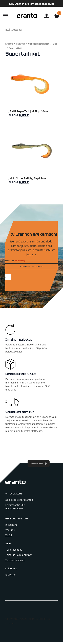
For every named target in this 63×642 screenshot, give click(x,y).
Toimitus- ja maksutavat (18, 554)
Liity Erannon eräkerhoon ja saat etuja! (31, 3)
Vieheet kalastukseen (38, 44)
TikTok (8, 535)
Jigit (55, 44)
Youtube (10, 529)
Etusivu (9, 44)
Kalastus (20, 44)
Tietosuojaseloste (15, 560)
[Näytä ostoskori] (57, 15)
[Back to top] (39, 463)
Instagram (11, 524)
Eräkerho (10, 574)
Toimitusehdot (13, 549)
